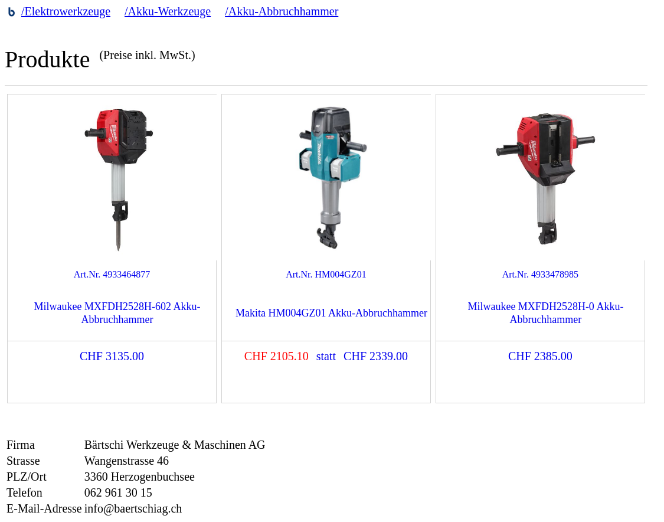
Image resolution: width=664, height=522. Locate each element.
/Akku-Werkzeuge (168, 11)
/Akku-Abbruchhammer (281, 11)
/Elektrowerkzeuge (65, 11)
